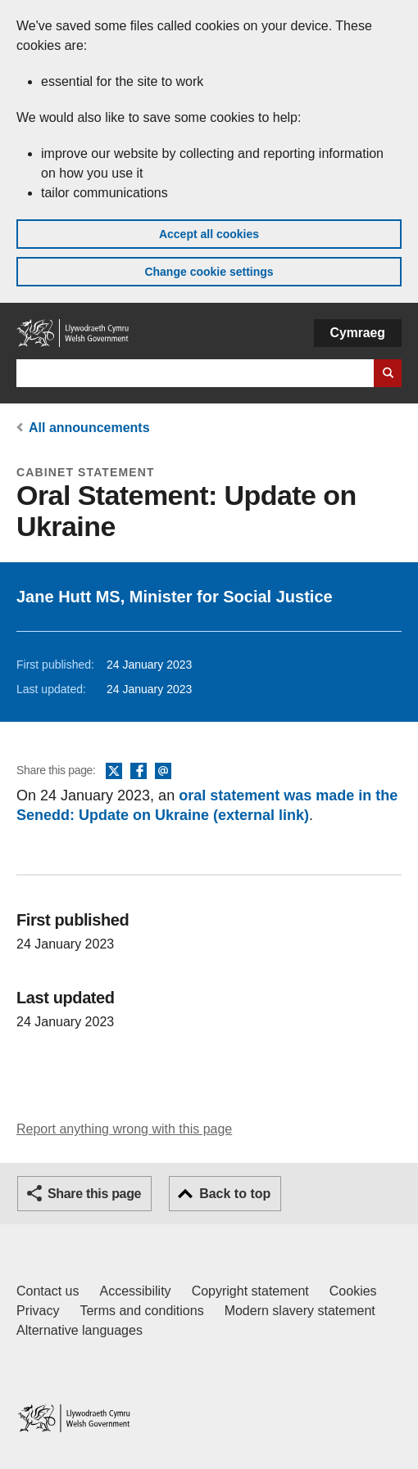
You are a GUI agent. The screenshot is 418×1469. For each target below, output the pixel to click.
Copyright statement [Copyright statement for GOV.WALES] (250, 1291)
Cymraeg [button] (357, 333)
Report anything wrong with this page (124, 1129)
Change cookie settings (208, 271)
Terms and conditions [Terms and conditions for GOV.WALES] (141, 1311)
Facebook (138, 772)
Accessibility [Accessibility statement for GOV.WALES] (134, 1291)
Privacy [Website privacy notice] (37, 1311)
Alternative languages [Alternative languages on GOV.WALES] (79, 1330)
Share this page (94, 1194)
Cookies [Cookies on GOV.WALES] (353, 1291)
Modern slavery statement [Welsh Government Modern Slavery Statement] (300, 1311)
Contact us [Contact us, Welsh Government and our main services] (47, 1291)
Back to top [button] (234, 1194)
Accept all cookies (209, 234)
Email (163, 772)
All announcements (89, 428)
